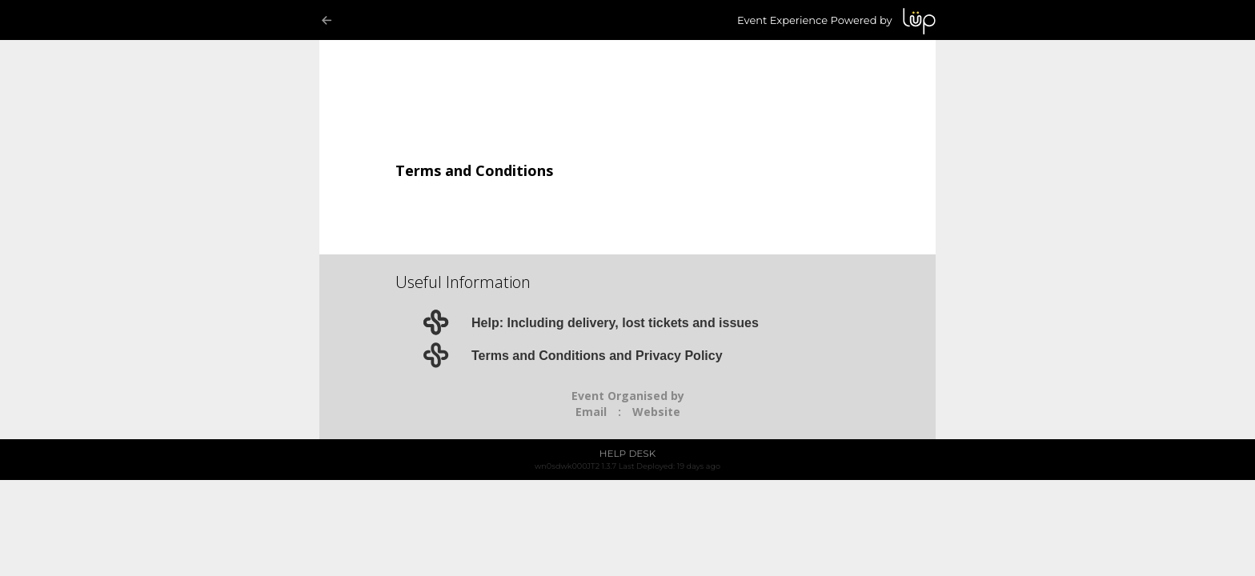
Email (591, 411)
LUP (919, 21)
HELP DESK (627, 453)
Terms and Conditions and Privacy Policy (597, 355)
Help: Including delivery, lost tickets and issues (615, 323)
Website (656, 411)
